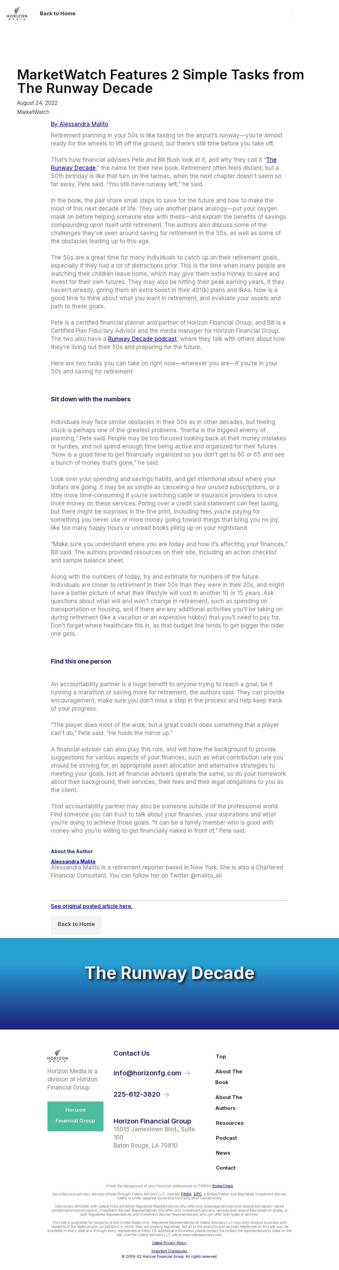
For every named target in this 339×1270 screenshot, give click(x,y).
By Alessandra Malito (79, 124)
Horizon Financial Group (75, 1115)
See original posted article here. (92, 906)
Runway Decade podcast (142, 338)
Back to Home (76, 924)
